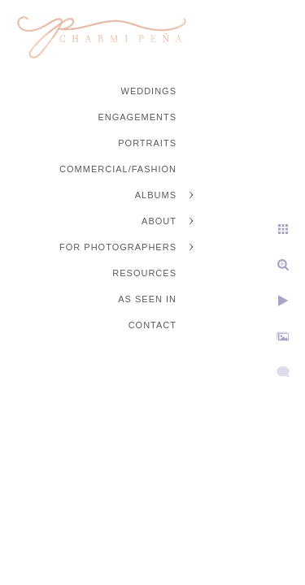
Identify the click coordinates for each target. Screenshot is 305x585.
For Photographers (117, 247)
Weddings (149, 91)
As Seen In (147, 299)
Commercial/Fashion (117, 169)
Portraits (147, 143)
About (159, 221)
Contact (152, 325)
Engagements (137, 117)
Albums (155, 195)
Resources (144, 273)
